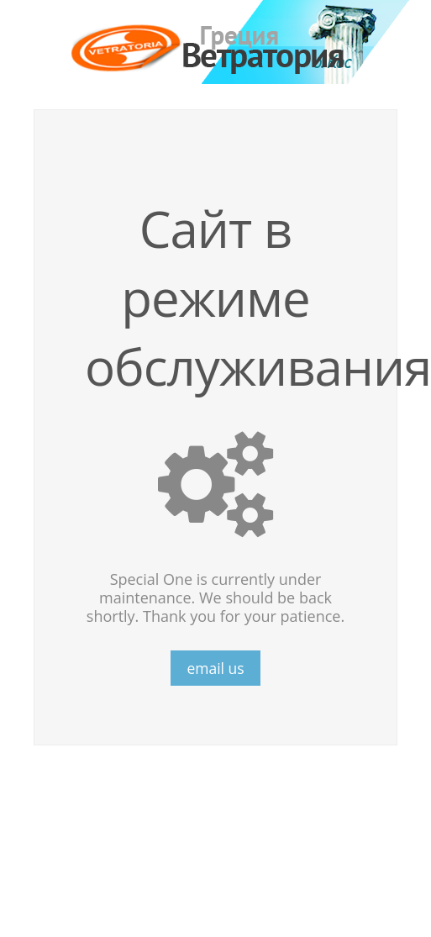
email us (215, 668)
